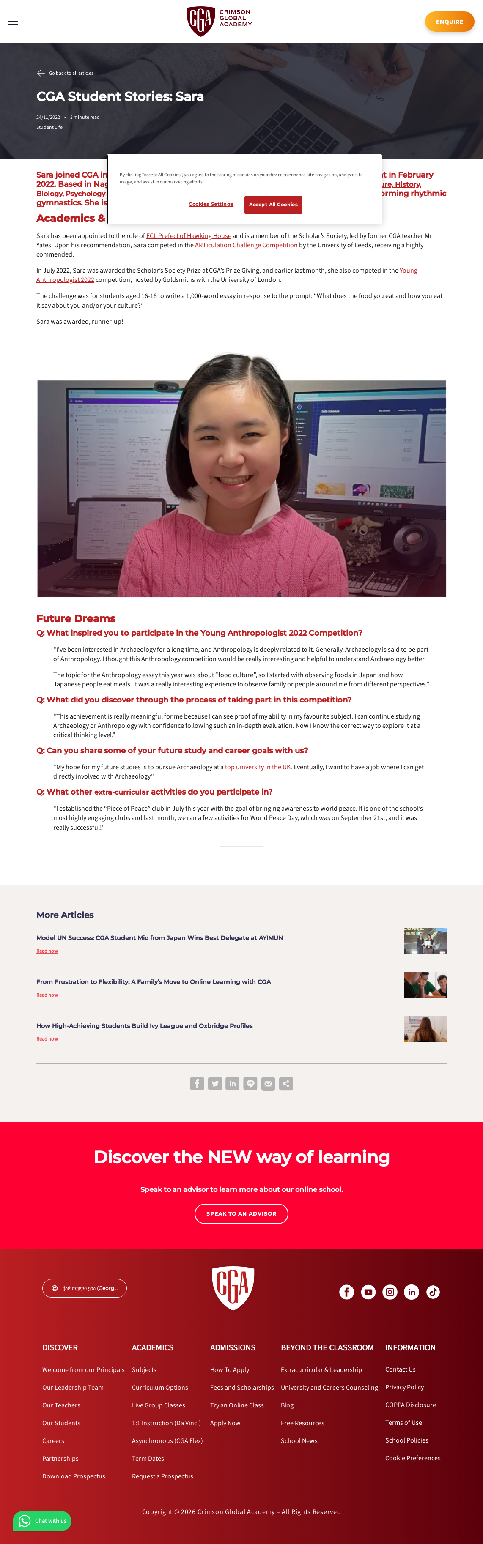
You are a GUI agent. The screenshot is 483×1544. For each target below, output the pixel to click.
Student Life (49, 127)
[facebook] (197, 1084)
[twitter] (215, 1084)
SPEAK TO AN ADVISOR (241, 1214)
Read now (47, 951)
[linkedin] (232, 1084)
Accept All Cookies (273, 205)
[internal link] (450, 21)
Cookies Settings (211, 204)
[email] (268, 1084)
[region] (244, 189)
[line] (250, 1084)
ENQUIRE (450, 22)
